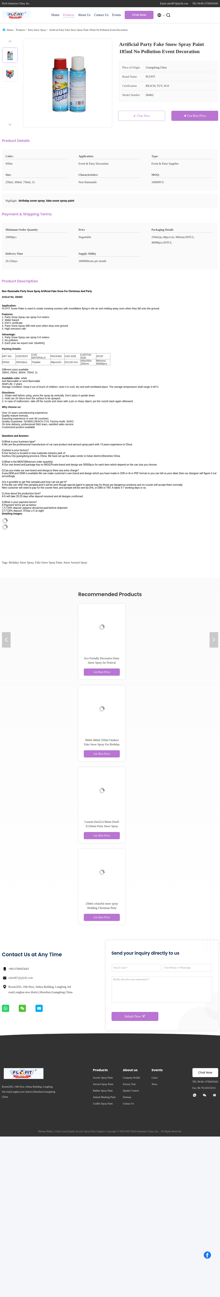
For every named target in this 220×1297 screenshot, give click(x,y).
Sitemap (127, 1097)
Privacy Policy (45, 1131)
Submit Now (134, 1016)
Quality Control (131, 1090)
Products (68, 15)
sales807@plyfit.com (20, 977)
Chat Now (139, 15)
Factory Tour (129, 1084)
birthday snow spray (21, 562)
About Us (84, 15)
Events (116, 15)
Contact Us (101, 15)
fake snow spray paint (48, 562)
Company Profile (131, 1077)
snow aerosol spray (75, 562)
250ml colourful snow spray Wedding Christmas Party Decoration (102, 908)
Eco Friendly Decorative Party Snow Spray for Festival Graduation (101, 662)
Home (55, 15)
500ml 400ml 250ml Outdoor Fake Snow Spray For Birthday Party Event (102, 744)
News (154, 1084)
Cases (155, 1077)
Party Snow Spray (37, 30)
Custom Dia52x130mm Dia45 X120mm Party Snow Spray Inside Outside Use (102, 826)
